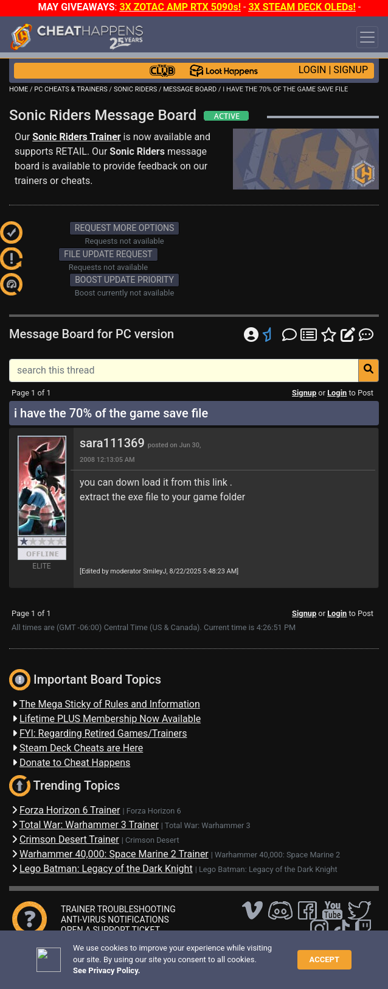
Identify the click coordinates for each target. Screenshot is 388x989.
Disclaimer (227, 951)
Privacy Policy (281, 951)
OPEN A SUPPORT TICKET (110, 930)
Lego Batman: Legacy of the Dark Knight (268, 869)
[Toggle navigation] (367, 37)
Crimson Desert (152, 840)
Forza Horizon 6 (153, 810)
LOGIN (313, 70)
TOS (323, 951)
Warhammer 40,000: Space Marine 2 (277, 854)
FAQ (193, 951)
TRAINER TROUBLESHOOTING (118, 909)
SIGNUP (350, 70)
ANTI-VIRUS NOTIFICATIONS (115, 919)
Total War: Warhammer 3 (208, 825)
